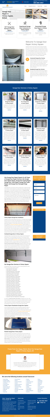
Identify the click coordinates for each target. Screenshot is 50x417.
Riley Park (28, 391)
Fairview (4, 390)
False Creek (5, 391)
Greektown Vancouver (18, 384)
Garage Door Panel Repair (32, 406)
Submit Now (39, 202)
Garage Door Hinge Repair (32, 401)
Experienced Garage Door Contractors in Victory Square (24, 28)
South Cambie (40, 381)
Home (25, 6)
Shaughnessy (40, 380)
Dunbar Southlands (6, 387)
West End (39, 389)
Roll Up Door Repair (21, 406)
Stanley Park (40, 382)
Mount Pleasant (28, 385)
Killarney (16, 391)
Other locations (28, 387)
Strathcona (39, 384)
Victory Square (40, 387)
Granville (16, 382)
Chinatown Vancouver (6, 381)
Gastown (16, 380)
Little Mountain (28, 382)
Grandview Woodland (18, 381)
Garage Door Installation (22, 401)
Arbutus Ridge (5, 379)
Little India (28, 380)
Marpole (27, 384)
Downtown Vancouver (6, 386)
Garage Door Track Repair (32, 400)
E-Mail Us (42, 402)
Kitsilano (27, 379)
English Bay (5, 389)
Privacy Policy (30, 409)
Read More (9, 110)
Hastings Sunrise (17, 385)
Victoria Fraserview (41, 386)
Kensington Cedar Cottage (19, 389)
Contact (45, 6)
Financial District (17, 379)
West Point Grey (40, 390)
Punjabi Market (28, 389)
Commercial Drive (6, 384)
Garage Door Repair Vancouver (25, 415)
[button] (22, 358)
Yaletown (39, 391)
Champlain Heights (6, 380)
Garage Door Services (32, 6)
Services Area (40, 6)
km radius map (39, 221)
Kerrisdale (16, 390)
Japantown (16, 387)
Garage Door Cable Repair (32, 407)
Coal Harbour (5, 382)
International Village (18, 386)
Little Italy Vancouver (29, 381)
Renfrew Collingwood (29, 390)
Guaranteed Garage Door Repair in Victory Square (40, 28)
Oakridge (27, 386)
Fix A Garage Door (21, 400)
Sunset (39, 385)
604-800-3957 (39, 3)
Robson (39, 379)
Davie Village (5, 385)
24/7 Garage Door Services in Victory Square (9, 28)
